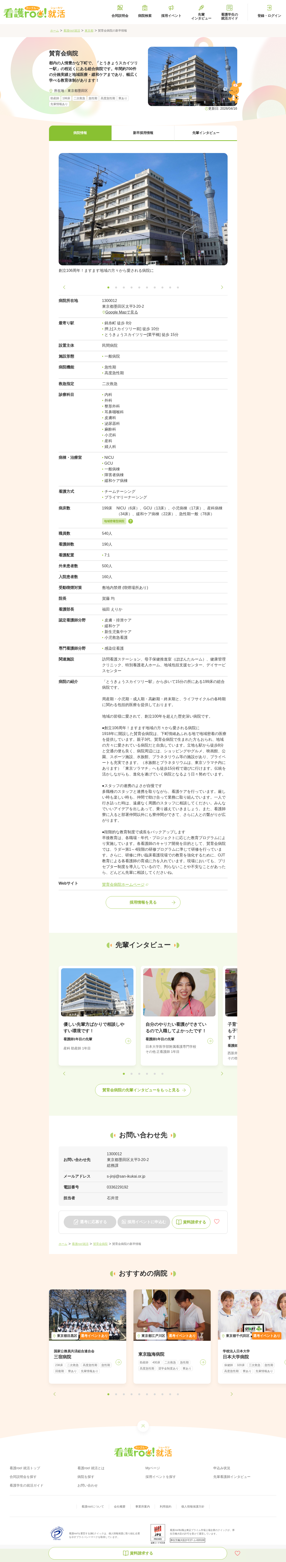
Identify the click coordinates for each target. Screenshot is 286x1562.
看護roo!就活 (71, 30)
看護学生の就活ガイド (26, 1485)
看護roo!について (93, 1506)
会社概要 (120, 1506)
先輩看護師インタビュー (232, 1477)
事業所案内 (142, 1506)
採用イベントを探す (161, 1477)
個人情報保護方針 (192, 1506)
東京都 (89, 30)
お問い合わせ (87, 1485)
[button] (80, 133)
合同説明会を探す (23, 1477)
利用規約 (165, 1506)
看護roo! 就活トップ (25, 1468)
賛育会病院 (100, 1244)
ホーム (54, 30)
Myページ (153, 1468)
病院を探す (85, 1477)
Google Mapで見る (121, 312)
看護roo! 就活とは (91, 1468)
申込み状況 (221, 1468)
